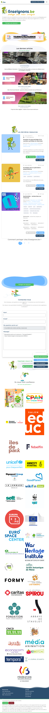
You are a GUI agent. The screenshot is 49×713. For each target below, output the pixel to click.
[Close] (47, 354)
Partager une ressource (11, 23)
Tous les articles (29, 691)
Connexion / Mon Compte (37, 1)
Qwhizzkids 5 (34, 224)
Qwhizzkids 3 (41, 223)
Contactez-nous (41, 366)
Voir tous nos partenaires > (25, 384)
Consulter (40, 160)
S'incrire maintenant (29, 366)
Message (6, 331)
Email (5, 319)
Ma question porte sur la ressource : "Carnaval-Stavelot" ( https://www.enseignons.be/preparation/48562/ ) (24, 341)
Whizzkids (35, 213)
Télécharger (31, 157)
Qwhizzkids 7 (33, 227)
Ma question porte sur (10, 325)
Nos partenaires (41, 359)
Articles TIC (28, 695)
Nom (5, 312)
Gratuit (25, 206)
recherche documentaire (35, 208)
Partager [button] (40, 157)
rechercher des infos (34, 210)
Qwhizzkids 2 (33, 223)
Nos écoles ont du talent (24, 86)
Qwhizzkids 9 (27, 228)
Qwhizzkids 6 (26, 227)
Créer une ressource (7, 693)
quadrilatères (37, 176)
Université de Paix (24, 65)
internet (30, 206)
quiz (34, 206)
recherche (26, 208)
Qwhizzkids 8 (41, 227)
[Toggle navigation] (46, 2)
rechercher (26, 210)
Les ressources (6, 691)
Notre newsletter (40, 363)
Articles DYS (28, 693)
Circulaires (28, 696)
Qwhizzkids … (34, 228)
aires (25, 176)
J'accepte (5, 703)
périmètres (29, 176)
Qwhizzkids (39, 206)
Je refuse (11, 703)
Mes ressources (6, 695)
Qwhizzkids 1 (26, 223)
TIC (30, 213)
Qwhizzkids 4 (27, 224)
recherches (26, 213)
